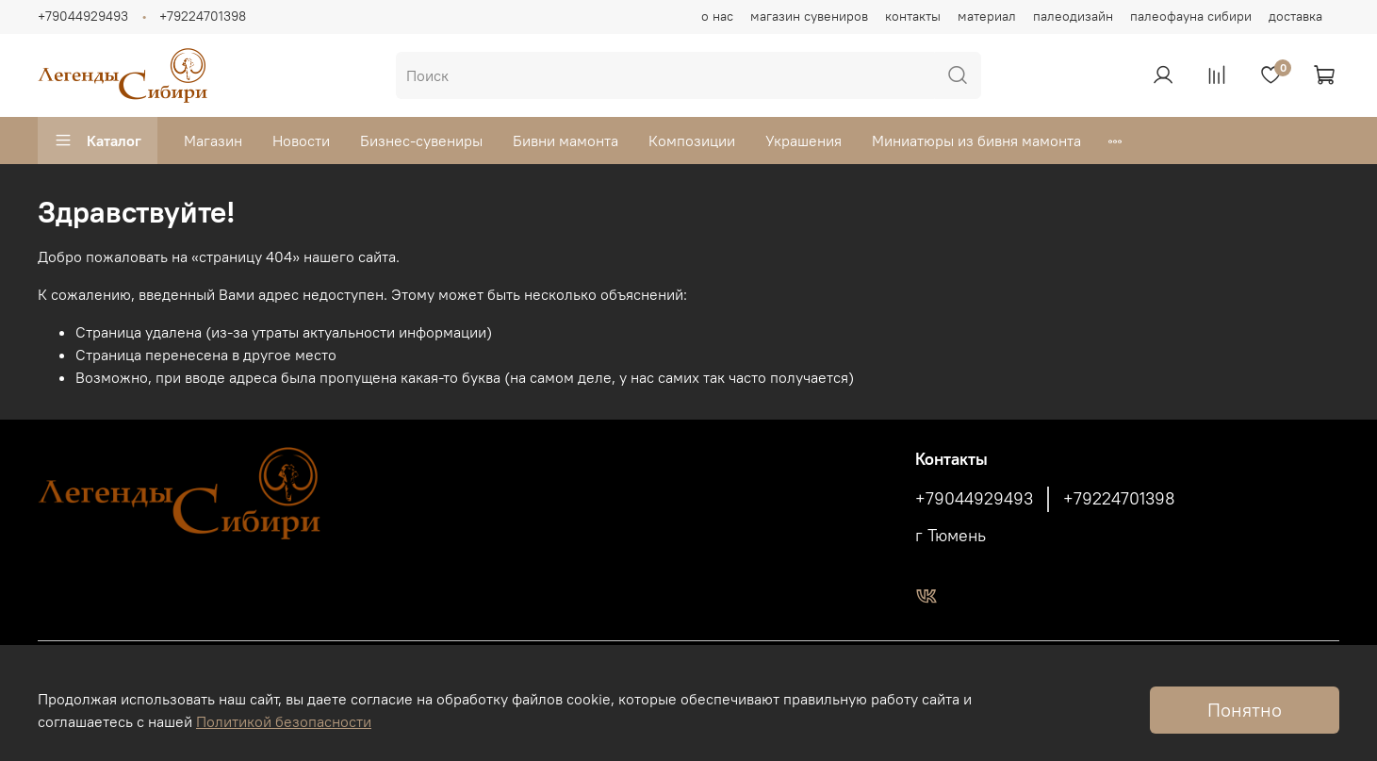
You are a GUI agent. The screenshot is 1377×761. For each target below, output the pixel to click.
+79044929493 (83, 16)
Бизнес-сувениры (421, 140)
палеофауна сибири (1191, 16)
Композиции (691, 140)
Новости (301, 140)
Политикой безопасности (283, 721)
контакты (913, 16)
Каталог (97, 140)
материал (987, 16)
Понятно (1244, 709)
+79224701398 (202, 16)
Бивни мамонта (565, 140)
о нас (717, 16)
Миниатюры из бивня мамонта (976, 140)
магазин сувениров (809, 16)
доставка (1295, 16)
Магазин (213, 140)
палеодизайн (1073, 16)
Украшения (803, 140)
